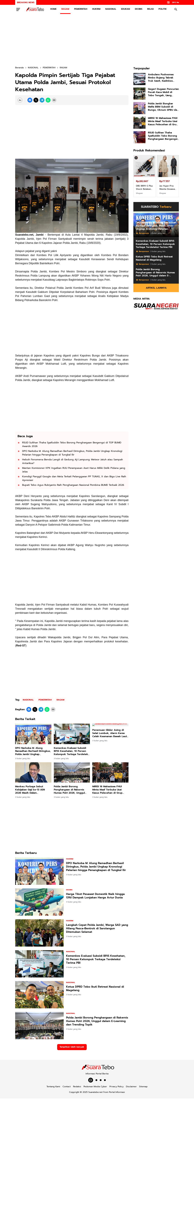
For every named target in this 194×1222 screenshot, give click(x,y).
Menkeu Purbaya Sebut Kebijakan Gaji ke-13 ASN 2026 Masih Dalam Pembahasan (30, 789)
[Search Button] (176, 9)
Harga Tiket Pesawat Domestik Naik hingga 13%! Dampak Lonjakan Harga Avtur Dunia (95, 895)
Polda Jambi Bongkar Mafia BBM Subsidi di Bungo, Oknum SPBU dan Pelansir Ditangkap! (163, 106)
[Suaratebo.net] (97, 1069)
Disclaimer (131, 1086)
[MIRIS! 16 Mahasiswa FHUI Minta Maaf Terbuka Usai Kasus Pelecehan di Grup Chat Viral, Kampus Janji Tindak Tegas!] (110, 772)
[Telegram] (42, 100)
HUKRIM (96, 9)
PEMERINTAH (80, 9)
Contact (67, 1086)
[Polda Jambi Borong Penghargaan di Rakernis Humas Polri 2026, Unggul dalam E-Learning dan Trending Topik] (72, 772)
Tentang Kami (53, 1086)
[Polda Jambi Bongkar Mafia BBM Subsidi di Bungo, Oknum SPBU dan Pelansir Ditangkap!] (139, 108)
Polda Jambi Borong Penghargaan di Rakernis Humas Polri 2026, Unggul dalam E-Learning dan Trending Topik (69, 789)
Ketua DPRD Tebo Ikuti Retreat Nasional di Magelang (95, 988)
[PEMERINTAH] (105, 1080)
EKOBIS (138, 9)
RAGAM (65, 9)
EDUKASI (125, 9)
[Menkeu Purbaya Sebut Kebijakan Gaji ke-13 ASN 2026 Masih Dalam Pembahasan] (33, 772)
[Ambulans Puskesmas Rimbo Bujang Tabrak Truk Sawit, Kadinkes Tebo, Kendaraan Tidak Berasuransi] (139, 79)
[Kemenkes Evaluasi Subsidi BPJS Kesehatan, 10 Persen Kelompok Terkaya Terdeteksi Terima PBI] (72, 734)
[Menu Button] (18, 9)
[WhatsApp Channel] (90, 1080)
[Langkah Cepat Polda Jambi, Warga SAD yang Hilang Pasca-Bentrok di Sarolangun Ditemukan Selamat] (39, 933)
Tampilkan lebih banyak (72, 1046)
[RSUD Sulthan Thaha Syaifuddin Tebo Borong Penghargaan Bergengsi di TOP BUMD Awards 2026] (139, 137)
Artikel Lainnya (156, 288)
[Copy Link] (54, 100)
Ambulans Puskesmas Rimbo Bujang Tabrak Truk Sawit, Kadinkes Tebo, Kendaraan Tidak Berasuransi (162, 77)
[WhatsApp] (48, 100)
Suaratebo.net (95, 1092)
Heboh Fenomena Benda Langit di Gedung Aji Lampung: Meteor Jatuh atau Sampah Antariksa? (72, 461)
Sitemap (143, 1086)
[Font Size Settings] (20, 100)
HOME (53, 9)
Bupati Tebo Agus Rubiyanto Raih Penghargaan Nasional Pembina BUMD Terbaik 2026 (73, 485)
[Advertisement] (97, 40)
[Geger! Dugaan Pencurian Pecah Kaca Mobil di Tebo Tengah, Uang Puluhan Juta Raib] (139, 94)
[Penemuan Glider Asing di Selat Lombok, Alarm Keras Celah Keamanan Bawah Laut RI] (110, 734)
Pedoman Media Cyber (95, 1086)
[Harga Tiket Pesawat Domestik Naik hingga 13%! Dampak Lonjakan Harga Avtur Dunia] (39, 902)
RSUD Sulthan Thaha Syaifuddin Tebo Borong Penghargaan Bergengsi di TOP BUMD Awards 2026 (71, 444)
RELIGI (150, 9)
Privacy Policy (116, 1086)
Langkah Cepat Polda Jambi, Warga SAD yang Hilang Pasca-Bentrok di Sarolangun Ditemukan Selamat (97, 928)
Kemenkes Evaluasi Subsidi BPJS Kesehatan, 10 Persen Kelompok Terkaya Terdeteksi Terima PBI (72, 751)
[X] (35, 100)
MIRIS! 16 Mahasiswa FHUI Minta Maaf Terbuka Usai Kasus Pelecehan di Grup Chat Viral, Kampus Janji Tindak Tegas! (107, 789)
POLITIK (163, 9)
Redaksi (77, 1086)
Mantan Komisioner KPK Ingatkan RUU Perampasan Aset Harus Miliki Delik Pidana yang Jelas (73, 470)
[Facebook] (29, 100)
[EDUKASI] (101, 1080)
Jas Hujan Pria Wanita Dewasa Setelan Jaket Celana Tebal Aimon (167, 187)
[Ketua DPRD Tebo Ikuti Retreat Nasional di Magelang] (39, 994)
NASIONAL (110, 9)
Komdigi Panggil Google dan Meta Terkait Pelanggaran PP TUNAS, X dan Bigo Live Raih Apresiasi (74, 478)
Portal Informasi (117, 1092)
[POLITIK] (96, 1080)
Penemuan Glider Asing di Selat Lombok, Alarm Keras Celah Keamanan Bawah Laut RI (109, 751)
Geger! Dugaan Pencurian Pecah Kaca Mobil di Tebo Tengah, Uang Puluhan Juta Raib (163, 92)
